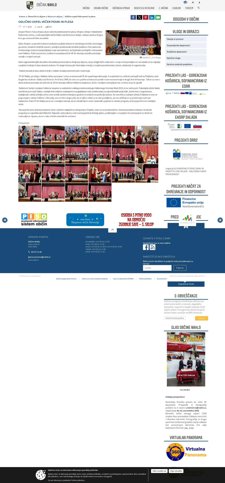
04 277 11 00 (36, 252)
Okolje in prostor (175, 39)
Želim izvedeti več (159, 471)
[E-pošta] (157, 268)
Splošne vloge (174, 58)
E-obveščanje (186, 296)
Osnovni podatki (38, 237)
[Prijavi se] (179, 268)
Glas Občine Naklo (186, 327)
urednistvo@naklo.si (196, 407)
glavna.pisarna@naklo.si (39, 257)
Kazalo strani (162, 279)
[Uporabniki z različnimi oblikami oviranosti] (185, 2)
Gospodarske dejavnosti (178, 45)
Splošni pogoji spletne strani (66, 279)
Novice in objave (55, 16)
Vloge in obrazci (186, 31)
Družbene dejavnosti (177, 51)
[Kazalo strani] (193, 2)
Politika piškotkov (145, 279)
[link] (133, 17)
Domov (22, 16)
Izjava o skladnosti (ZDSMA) (123, 279)
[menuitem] (86, 5)
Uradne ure (93, 237)
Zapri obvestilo (176, 471)
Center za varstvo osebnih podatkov (95, 279)
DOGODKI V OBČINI (186, 19)
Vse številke (185, 390)
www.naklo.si (33, 260)
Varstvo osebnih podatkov (179, 64)
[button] (4, 220)
